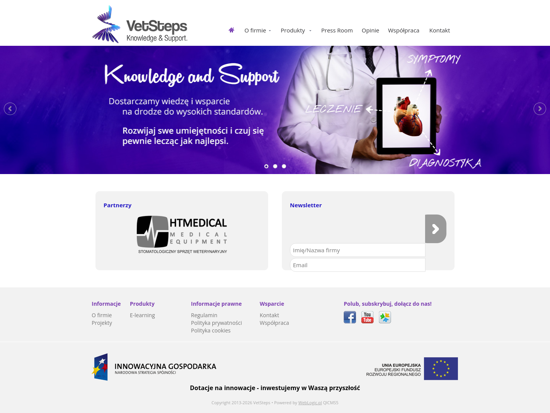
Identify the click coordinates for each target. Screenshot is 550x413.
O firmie (102, 315)
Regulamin (204, 315)
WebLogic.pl (310, 402)
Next (540, 108)
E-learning (142, 315)
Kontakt (269, 315)
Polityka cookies (211, 330)
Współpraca (274, 322)
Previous (10, 108)
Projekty (102, 322)
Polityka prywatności (216, 322)
